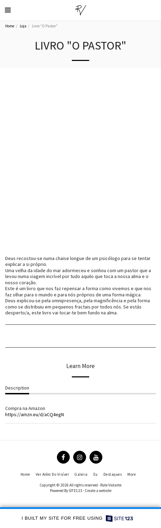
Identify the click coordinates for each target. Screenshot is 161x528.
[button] (8, 10)
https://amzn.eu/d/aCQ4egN (34, 414)
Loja (23, 26)
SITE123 (75, 490)
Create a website (98, 490)
